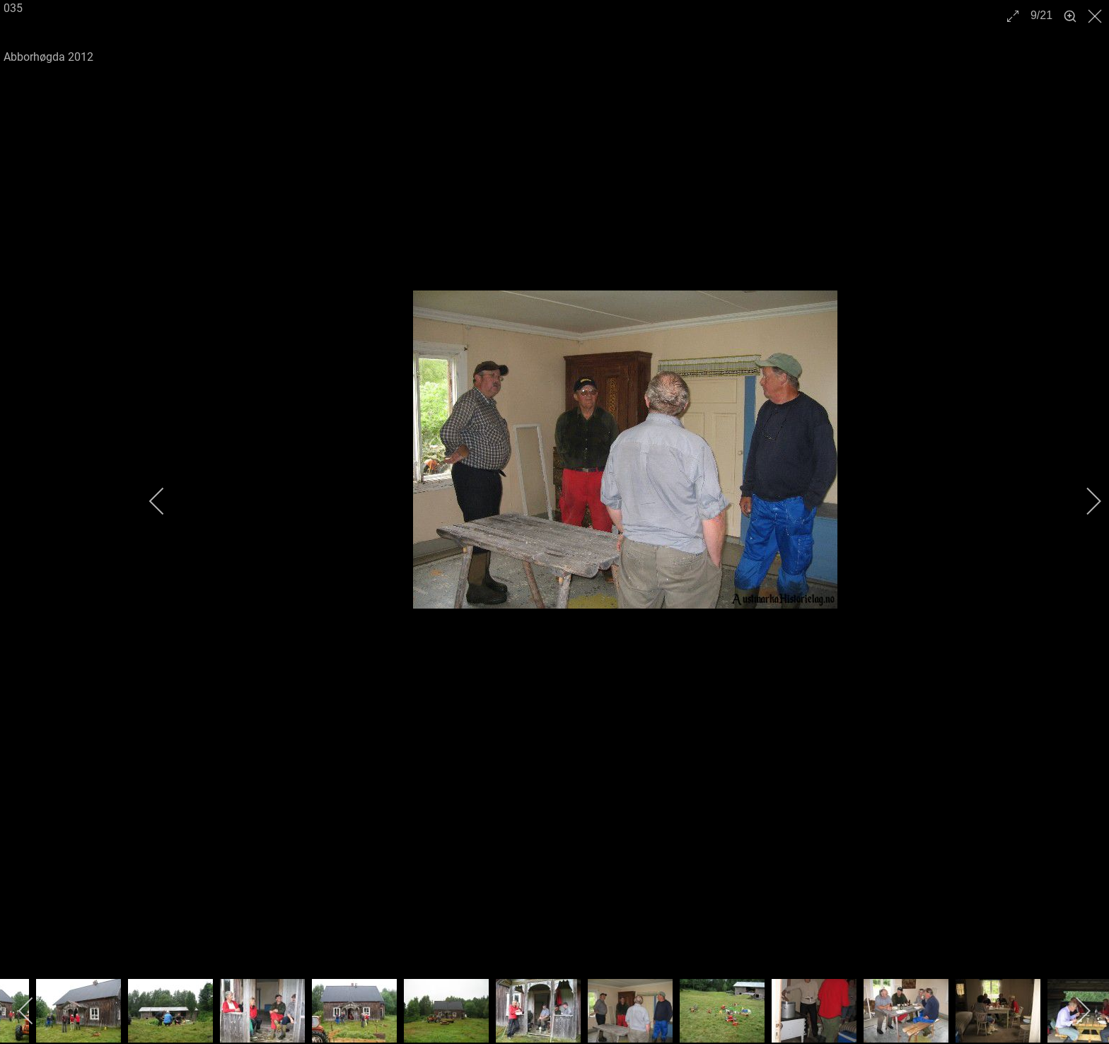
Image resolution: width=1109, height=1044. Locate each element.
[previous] (166, 501)
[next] (1084, 501)
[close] (1096, 16)
